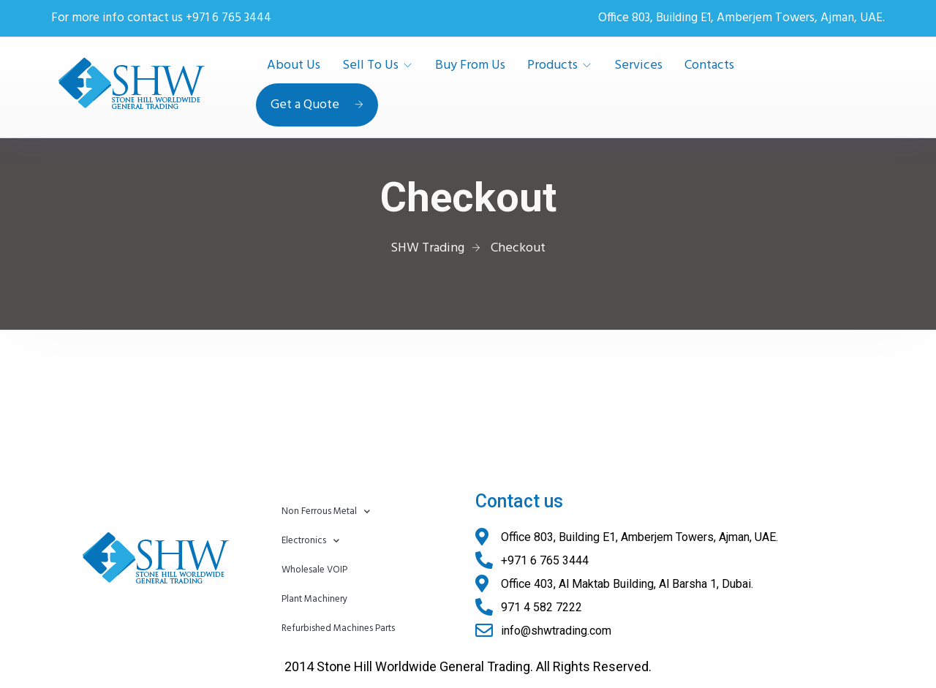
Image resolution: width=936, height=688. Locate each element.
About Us (293, 66)
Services (638, 66)
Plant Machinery (314, 599)
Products (552, 66)
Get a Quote (317, 105)
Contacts (709, 66)
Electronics (310, 540)
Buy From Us (470, 66)
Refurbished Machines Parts (338, 628)
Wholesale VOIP (314, 570)
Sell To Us (370, 66)
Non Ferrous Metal (326, 511)
